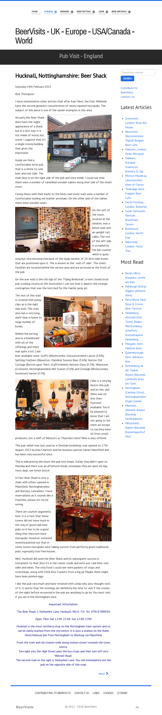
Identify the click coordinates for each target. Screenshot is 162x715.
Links (96, 693)
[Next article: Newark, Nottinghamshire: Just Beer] (104, 673)
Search (127, 78)
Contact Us (128, 97)
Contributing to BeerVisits (53, 693)
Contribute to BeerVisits (129, 90)
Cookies (108, 693)
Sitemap (122, 693)
